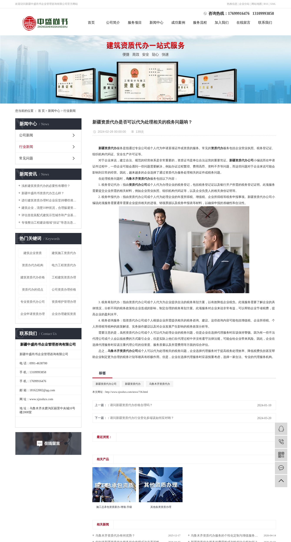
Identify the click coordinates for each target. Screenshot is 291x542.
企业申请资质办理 (32, 314)
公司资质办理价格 (64, 289)
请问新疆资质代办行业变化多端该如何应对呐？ (142, 418)
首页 (91, 22)
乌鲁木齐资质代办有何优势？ (115, 535)
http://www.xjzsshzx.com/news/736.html (126, 391)
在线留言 (243, 22)
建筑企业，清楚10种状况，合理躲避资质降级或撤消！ (50, 207)
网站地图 (256, 3)
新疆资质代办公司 (106, 383)
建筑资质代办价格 (32, 277)
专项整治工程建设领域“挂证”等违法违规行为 (50, 222)
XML (273, 3)
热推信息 (232, 3)
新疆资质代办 (133, 383)
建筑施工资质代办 (64, 253)
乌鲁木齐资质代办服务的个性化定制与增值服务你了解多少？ (232, 535)
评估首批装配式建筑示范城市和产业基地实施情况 (50, 215)
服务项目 (135, 22)
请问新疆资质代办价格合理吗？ (131, 405)
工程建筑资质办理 (64, 277)
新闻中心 (156, 22)
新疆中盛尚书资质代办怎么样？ (43, 193)
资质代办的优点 (32, 289)
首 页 (41, 110)
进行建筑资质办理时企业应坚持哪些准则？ (50, 200)
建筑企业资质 (32, 253)
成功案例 (178, 22)
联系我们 (265, 22)
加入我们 (222, 22)
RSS (266, 3)
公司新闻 (26, 135)
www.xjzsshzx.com (41, 399)
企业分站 (244, 3)
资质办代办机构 (32, 265)
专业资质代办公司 (32, 301)
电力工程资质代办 (64, 265)
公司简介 (113, 22)
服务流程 (200, 22)
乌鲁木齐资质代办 (159, 383)
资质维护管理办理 (64, 301)
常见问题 (26, 158)
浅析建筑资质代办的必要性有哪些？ (46, 185)
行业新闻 (69, 110)
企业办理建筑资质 (64, 314)
